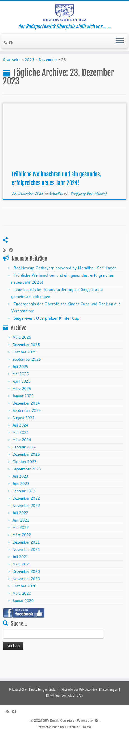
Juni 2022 (20, 536)
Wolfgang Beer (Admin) (88, 209)
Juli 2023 (20, 492)
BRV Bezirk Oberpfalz (58, 720)
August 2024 (23, 433)
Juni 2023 (20, 499)
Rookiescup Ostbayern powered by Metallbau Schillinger (64, 284)
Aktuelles (56, 209)
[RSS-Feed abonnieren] (6, 54)
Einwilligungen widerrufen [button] (64, 695)
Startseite (12, 75)
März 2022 (21, 550)
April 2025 (21, 397)
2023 (30, 75)
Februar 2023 (24, 506)
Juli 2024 (20, 441)
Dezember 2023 (26, 470)
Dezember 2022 (26, 514)
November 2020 (26, 594)
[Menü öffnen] (120, 52)
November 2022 (26, 521)
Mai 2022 (20, 543)
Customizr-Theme (78, 727)
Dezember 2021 (26, 558)
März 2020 (21, 609)
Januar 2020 (23, 616)
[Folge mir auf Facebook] (11, 54)
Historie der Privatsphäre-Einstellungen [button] (89, 689)
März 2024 (21, 455)
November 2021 (26, 565)
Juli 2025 (20, 382)
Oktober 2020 (24, 602)
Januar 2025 (23, 411)
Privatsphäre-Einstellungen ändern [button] (33, 689)
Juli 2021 (20, 572)
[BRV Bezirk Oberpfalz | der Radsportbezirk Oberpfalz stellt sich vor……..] (64, 18)
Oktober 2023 (24, 477)
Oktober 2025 (24, 368)
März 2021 (21, 580)
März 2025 (21, 404)
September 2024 (26, 426)
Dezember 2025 (26, 360)
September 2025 (26, 375)
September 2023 (26, 485)
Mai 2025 (20, 389)
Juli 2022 (20, 528)
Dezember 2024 (26, 419)
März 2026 (21, 353)
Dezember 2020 (26, 587)
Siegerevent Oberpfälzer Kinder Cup (46, 334)
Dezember (47, 75)
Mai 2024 (20, 448)
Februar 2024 (24, 463)
